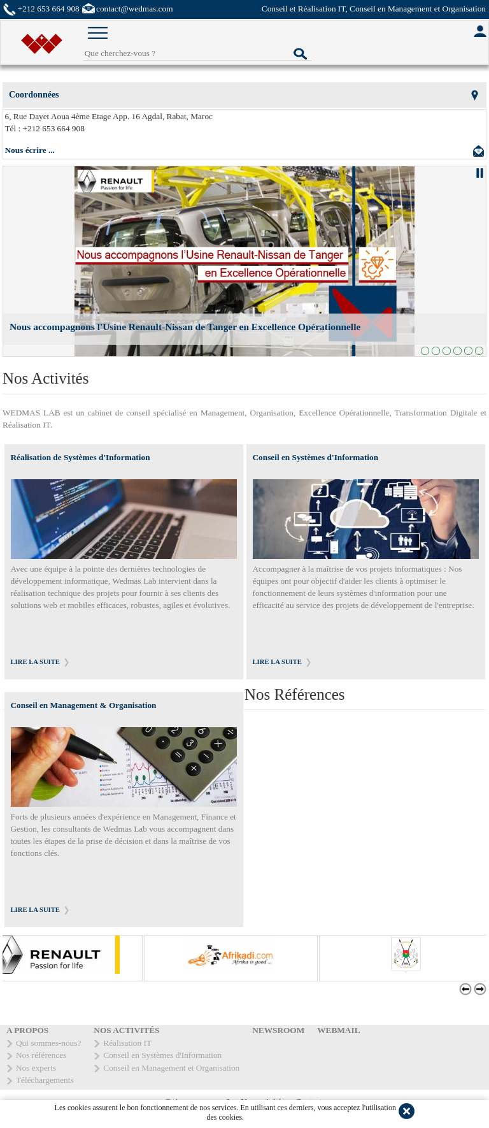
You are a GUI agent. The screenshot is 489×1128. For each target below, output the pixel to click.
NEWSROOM (278, 1030)
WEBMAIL (338, 1030)
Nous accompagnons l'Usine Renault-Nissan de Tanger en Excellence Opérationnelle (185, 326)
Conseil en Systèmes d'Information (316, 457)
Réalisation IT (127, 1043)
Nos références (41, 1055)
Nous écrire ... (30, 150)
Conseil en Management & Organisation (84, 705)
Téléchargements (45, 1080)
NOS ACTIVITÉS (126, 1030)
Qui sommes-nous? (48, 1043)
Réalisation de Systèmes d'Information (80, 457)
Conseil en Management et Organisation (171, 1068)
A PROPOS (27, 1030)
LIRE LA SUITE (35, 661)
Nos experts (36, 1068)
